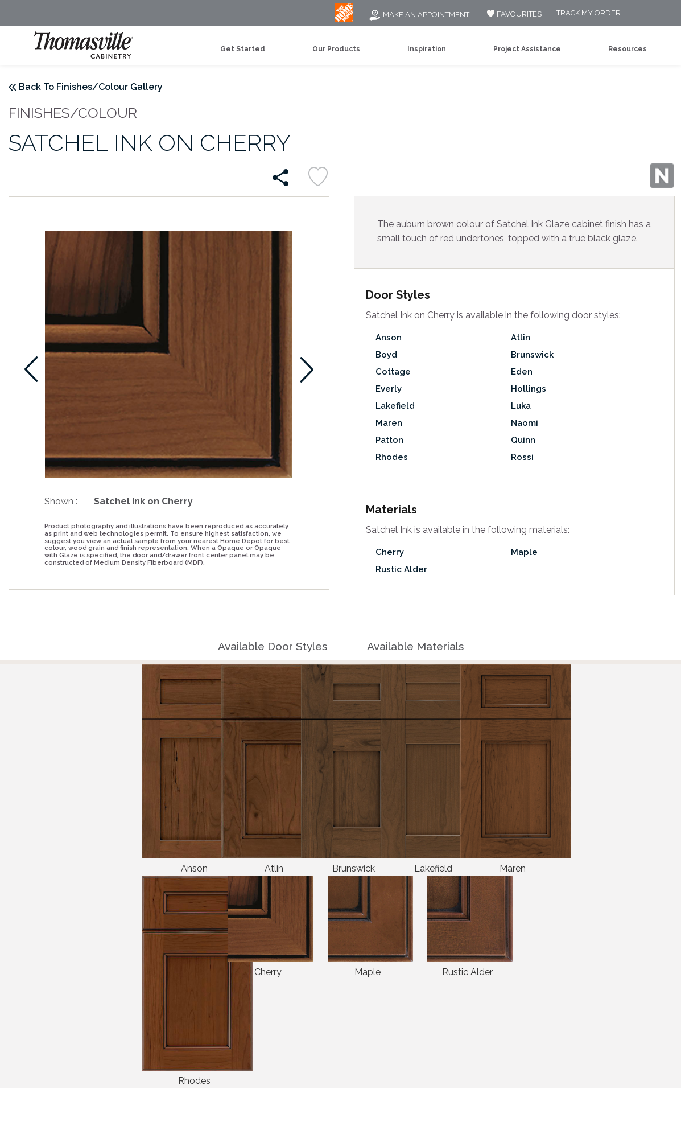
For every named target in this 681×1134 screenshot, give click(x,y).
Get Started (242, 49)
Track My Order (588, 13)
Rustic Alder (401, 569)
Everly (388, 389)
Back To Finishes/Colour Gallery (91, 86)
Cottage (393, 372)
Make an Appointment (418, 14)
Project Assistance (527, 49)
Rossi (522, 457)
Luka (521, 406)
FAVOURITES (513, 14)
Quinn (523, 440)
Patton (389, 440)
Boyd (386, 355)
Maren (388, 423)
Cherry (389, 552)
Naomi (524, 423)
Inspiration (426, 49)
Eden (522, 372)
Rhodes (391, 457)
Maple (524, 552)
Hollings (528, 389)
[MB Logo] (344, 19)
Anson (388, 337)
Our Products (336, 49)
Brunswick (532, 355)
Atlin (520, 337)
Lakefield (395, 406)
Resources (627, 49)
